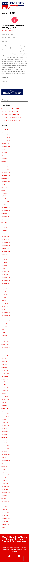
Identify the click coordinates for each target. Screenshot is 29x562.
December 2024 (5, 172)
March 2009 (4, 396)
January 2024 (5, 204)
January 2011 (4, 379)
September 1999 (5, 475)
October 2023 (5, 213)
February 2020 (5, 341)
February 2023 (5, 236)
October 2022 (5, 248)
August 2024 (4, 184)
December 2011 (5, 376)
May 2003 (4, 443)
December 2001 (5, 460)
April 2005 (4, 411)
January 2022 (5, 274)
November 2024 (5, 175)
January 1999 (4, 489)
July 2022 (4, 257)
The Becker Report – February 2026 (10, 111)
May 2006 (4, 402)
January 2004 (5, 428)
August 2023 (4, 219)
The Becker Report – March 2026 (10, 108)
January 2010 (4, 387)
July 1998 (3, 498)
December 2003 (5, 431)
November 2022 (5, 245)
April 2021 (4, 300)
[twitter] (9, 556)
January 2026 (5, 135)
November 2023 (5, 210)
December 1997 (5, 501)
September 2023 (5, 216)
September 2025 (5, 146)
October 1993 (5, 524)
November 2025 (5, 140)
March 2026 (4, 129)
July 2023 (4, 222)
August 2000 (4, 472)
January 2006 (5, 408)
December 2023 (5, 207)
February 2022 (5, 271)
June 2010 (4, 382)
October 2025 (5, 143)
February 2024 (5, 201)
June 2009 (4, 393)
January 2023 (5, 239)
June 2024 (4, 190)
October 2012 (5, 367)
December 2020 (5, 312)
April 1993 (4, 527)
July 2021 (3, 292)
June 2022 (4, 260)
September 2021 (5, 286)
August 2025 (4, 149)
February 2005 (5, 414)
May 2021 (4, 297)
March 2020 (4, 338)
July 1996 (3, 504)
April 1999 (4, 480)
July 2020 (4, 326)
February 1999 (5, 486)
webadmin (4, 30)
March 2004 (4, 422)
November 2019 (5, 350)
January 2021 (4, 309)
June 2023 (4, 225)
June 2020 (4, 329)
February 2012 (5, 373)
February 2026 (5, 132)
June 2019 (4, 361)
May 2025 (4, 158)
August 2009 (4, 390)
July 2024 (4, 187)
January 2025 (5, 169)
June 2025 (4, 155)
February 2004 (5, 425)
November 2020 (5, 315)
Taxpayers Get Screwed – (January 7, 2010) (12, 26)
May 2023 (4, 228)
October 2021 (5, 283)
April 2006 (4, 405)
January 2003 (5, 448)
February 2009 (5, 399)
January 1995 (4, 515)
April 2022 (4, 265)
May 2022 (4, 262)
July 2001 (3, 463)
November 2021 (5, 280)
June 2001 (4, 466)
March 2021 (4, 303)
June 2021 (4, 294)
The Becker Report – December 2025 (11, 117)
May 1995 (4, 507)
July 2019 (3, 358)
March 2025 (4, 164)
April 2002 (4, 457)
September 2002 (5, 454)
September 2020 (5, 321)
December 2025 (5, 138)
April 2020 (4, 335)
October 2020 (5, 318)
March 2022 (4, 268)
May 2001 (4, 469)
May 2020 (4, 332)
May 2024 (4, 193)
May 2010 (4, 384)
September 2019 (5, 353)
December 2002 (5, 451)
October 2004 (5, 416)
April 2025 (4, 161)
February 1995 (5, 512)
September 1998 (5, 495)
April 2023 (4, 230)
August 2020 (4, 323)
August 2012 (4, 370)
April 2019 (4, 364)
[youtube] (19, 556)
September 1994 (5, 518)
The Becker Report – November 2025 (11, 120)
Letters (11, 30)
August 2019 (4, 355)
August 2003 (4, 437)
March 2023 (4, 233)
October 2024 (5, 178)
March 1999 (4, 483)
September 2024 (5, 181)
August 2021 (4, 289)
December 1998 (5, 492)
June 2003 (4, 440)
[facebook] (14, 556)
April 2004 (4, 419)
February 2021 (5, 306)
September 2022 (5, 251)
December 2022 (5, 242)
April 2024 (4, 196)
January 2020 (5, 344)
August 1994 (4, 521)
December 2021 (5, 277)
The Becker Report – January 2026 (10, 114)
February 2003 (5, 446)
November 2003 (5, 434)
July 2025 (4, 152)
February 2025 (5, 167)
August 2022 (4, 254)
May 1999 (4, 477)
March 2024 (4, 198)
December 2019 (5, 347)
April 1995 (4, 509)
